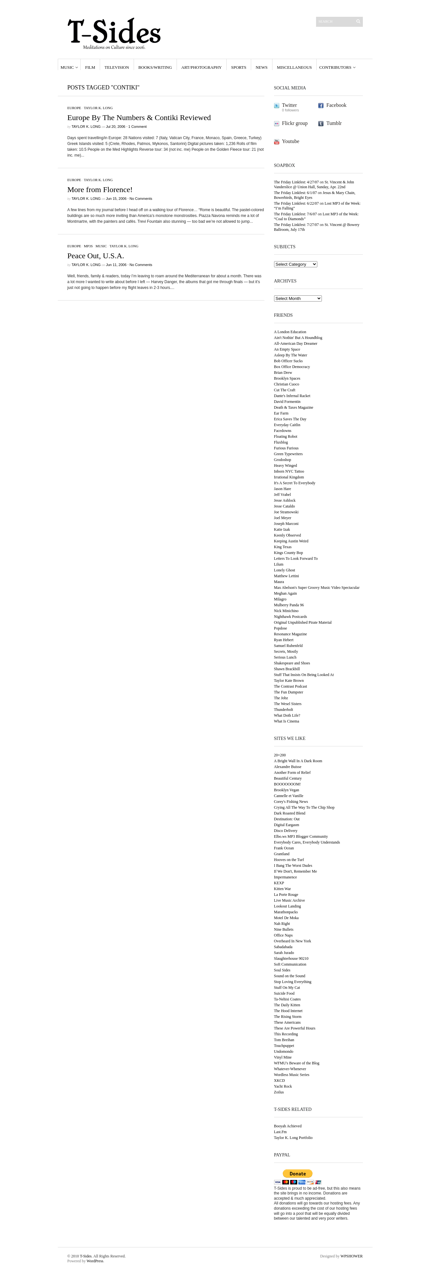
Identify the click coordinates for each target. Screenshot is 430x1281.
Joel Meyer (283, 518)
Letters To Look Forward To (296, 558)
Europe (74, 108)
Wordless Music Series (292, 1074)
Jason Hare (282, 489)
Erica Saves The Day (290, 419)
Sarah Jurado (284, 952)
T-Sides (85, 1256)
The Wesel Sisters (288, 704)
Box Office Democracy (292, 366)
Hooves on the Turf (289, 859)
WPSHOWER (352, 1256)
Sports (238, 67)
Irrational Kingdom (289, 477)
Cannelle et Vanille (288, 796)
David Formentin (287, 401)
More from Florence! (100, 189)
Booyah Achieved (288, 1126)
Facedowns (283, 430)
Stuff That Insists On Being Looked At (304, 674)
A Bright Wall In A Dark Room (298, 761)
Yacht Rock (283, 1086)
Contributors (335, 67)
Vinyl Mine (283, 1057)
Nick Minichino (286, 611)
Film (90, 67)
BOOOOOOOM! (287, 784)
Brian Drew (283, 372)
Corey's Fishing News (291, 801)
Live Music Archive (289, 900)
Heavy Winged (285, 465)
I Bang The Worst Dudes (293, 865)
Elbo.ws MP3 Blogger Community (301, 836)
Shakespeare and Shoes (292, 663)
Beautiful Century (288, 778)
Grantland (282, 854)
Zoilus (279, 1092)
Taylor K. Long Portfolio (293, 1137)
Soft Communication (290, 964)
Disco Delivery (286, 830)
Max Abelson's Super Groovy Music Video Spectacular (317, 587)
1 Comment (137, 126)
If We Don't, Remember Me (295, 871)
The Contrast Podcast (290, 686)
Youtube (291, 141)
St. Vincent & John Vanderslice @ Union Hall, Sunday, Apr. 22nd (314, 184)
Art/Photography (201, 67)
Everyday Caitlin (287, 425)
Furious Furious (286, 448)
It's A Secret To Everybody (294, 483)
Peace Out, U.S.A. (95, 255)
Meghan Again (285, 593)
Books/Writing (155, 67)
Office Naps (283, 935)
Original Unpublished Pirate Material (303, 622)
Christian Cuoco (286, 384)
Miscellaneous (294, 67)
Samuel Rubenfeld (288, 645)
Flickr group (295, 123)
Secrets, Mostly (286, 651)
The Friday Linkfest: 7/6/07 (295, 214)
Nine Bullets (283, 929)
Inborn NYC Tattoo (289, 471)
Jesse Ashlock (285, 500)
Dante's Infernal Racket (292, 396)
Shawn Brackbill (287, 669)
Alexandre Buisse (288, 766)
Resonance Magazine (290, 634)
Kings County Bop (288, 552)
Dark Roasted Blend (289, 813)
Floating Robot (285, 436)
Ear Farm (281, 413)
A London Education (290, 332)
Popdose (280, 628)
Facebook (336, 105)
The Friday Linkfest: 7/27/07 (296, 224)
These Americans (287, 1022)
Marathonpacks (286, 912)
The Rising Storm (288, 1016)
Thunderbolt (283, 709)
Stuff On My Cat (287, 987)
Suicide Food (284, 993)
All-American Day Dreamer (296, 343)
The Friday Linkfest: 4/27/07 (296, 182)
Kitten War (282, 888)
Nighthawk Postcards (290, 616)
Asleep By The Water (290, 355)
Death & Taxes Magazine (293, 407)
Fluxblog (281, 442)
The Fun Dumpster (288, 692)
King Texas (283, 547)
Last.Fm (280, 1132)
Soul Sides (282, 970)
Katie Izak (282, 529)
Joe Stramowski (286, 512)
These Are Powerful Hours (294, 1028)
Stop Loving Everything (293, 981)
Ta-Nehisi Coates (287, 999)
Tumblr (334, 123)
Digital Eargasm (286, 825)
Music (67, 67)
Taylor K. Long (98, 108)
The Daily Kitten (287, 1005)
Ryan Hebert (284, 640)
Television (117, 67)
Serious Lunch (285, 657)
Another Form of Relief (292, 772)
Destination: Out (287, 819)
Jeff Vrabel (282, 494)
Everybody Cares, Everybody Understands (307, 842)
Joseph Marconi (286, 523)
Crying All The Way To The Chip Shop (304, 807)
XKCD (279, 1080)
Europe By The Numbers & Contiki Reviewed (139, 117)
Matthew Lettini (286, 576)
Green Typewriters (288, 454)
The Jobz (281, 698)
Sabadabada (283, 947)
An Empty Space (287, 349)
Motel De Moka (286, 918)
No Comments (140, 198)
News (262, 67)
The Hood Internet (288, 1011)
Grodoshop (282, 459)
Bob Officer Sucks (288, 361)
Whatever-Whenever (290, 1069)
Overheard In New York (292, 941)
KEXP (279, 883)
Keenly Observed (287, 535)
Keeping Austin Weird (291, 541)
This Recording (286, 1034)
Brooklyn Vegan (286, 790)
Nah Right (282, 923)
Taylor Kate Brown (289, 680)
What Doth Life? (287, 715)
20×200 (280, 755)
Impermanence (285, 877)
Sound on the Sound (289, 976)
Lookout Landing (287, 906)
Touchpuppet (284, 1045)
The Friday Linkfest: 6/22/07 (296, 203)
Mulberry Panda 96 (289, 605)
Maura (279, 581)
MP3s (88, 246)
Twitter (289, 105)
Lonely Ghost (284, 570)
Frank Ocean (284, 848)
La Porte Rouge (286, 894)
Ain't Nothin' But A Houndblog (298, 337)
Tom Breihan (284, 1040)
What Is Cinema (286, 721)
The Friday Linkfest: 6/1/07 (295, 192)
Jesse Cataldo (284, 506)
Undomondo (283, 1051)
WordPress (95, 1261)
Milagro (280, 599)
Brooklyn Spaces (287, 378)
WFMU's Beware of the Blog (297, 1063)
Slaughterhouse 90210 (291, 958)
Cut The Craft (284, 390)
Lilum (278, 564)
